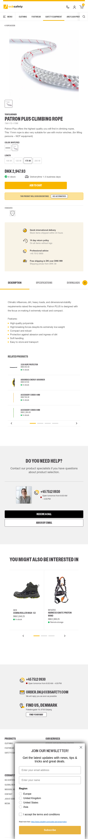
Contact (8, 795)
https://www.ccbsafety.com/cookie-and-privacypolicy (49, 822)
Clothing (23, 16)
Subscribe (50, 830)
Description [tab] (14, 282)
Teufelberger (11, 114)
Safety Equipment (53, 16)
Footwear (36, 16)
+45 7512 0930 (51, 491)
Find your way (33, 716)
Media (7, 805)
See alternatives (59, 196)
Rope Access (10, 25)
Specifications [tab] (44, 282)
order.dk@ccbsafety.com (47, 693)
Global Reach (11, 786)
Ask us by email (44, 523)
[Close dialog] (81, 747)
